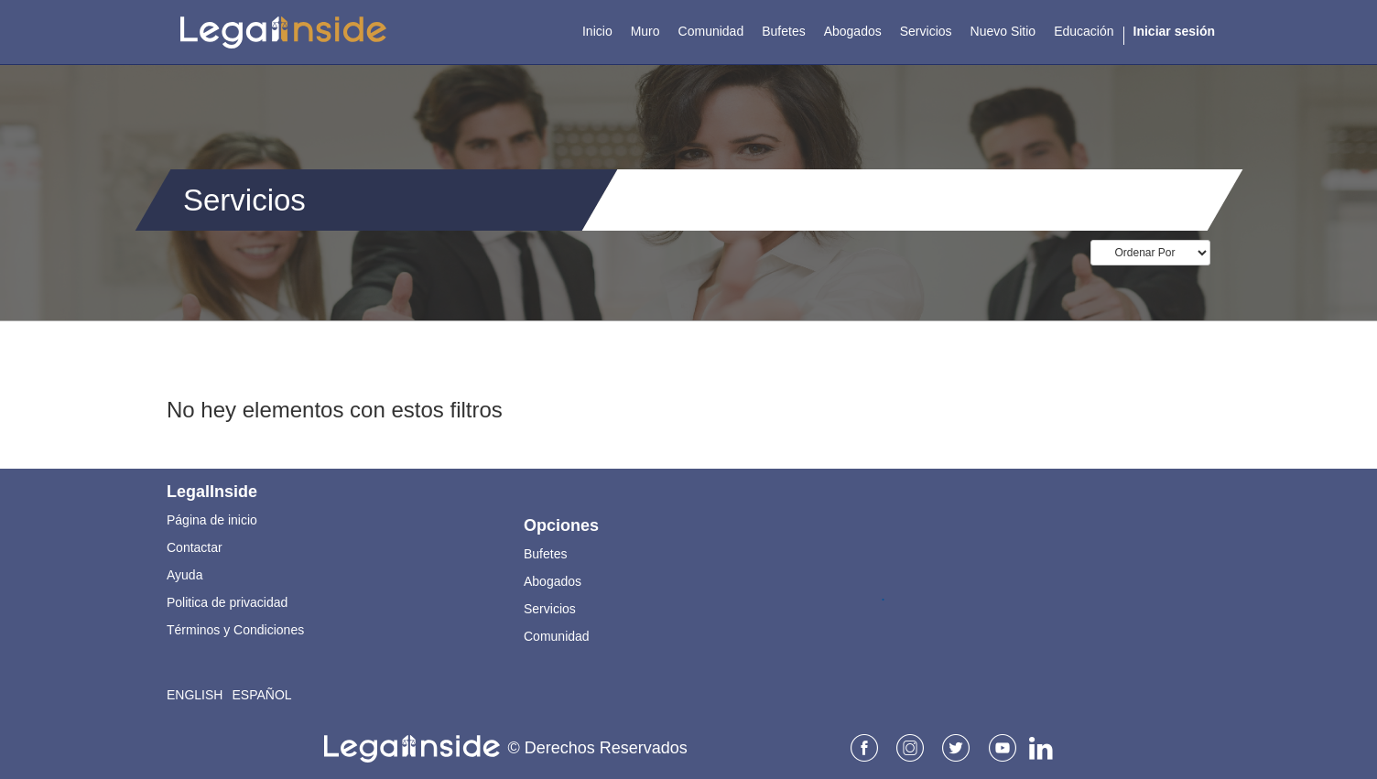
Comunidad (557, 636)
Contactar (194, 547)
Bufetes (545, 553)
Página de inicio (212, 520)
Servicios (550, 608)
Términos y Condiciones (235, 629)
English (194, 694)
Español (261, 694)
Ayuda (184, 575)
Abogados (552, 581)
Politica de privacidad (227, 602)
